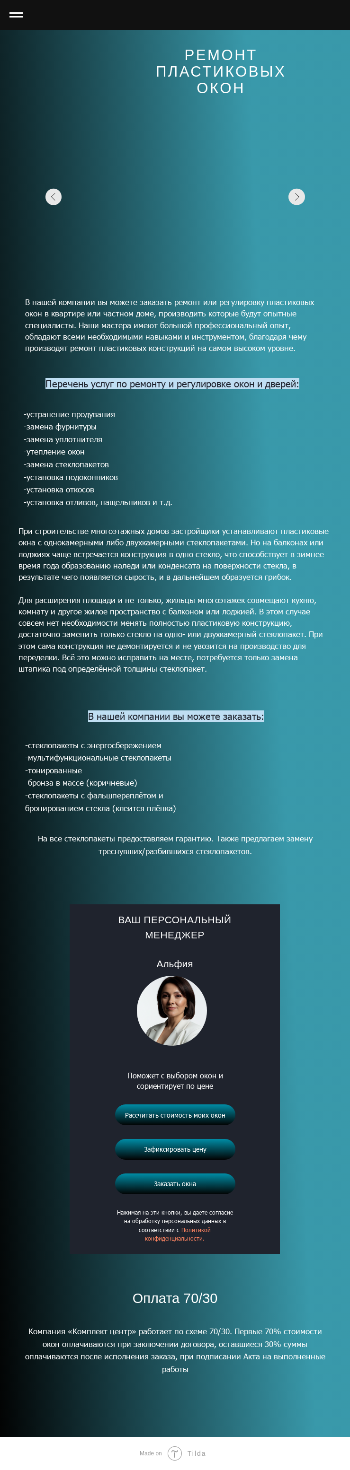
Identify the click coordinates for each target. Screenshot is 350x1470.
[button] (175, 1183)
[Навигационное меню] (16, 15)
